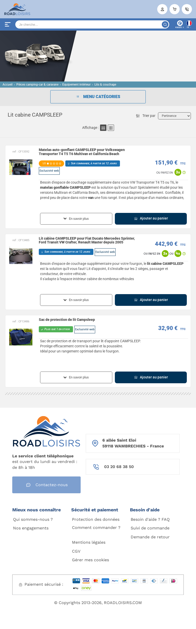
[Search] (92, 24)
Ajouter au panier (151, 218)
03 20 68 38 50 (119, 466)
